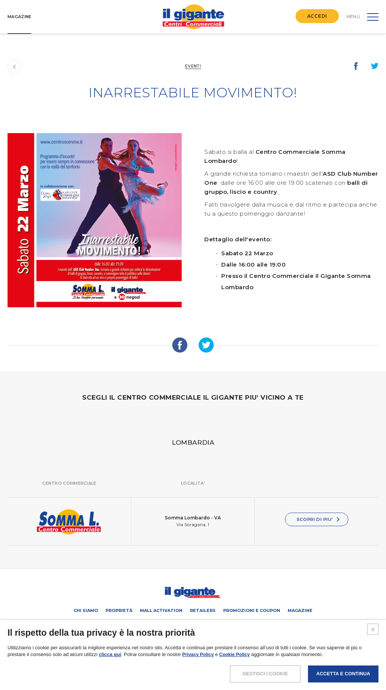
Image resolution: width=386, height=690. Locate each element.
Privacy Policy (198, 678)
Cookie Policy (237, 678)
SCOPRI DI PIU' (318, 528)
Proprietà (119, 610)
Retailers (203, 610)
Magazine (300, 610)
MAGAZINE (19, 16)
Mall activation (161, 610)
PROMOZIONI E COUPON (251, 610)
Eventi (193, 66)
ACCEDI (317, 16)
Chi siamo (86, 610)
